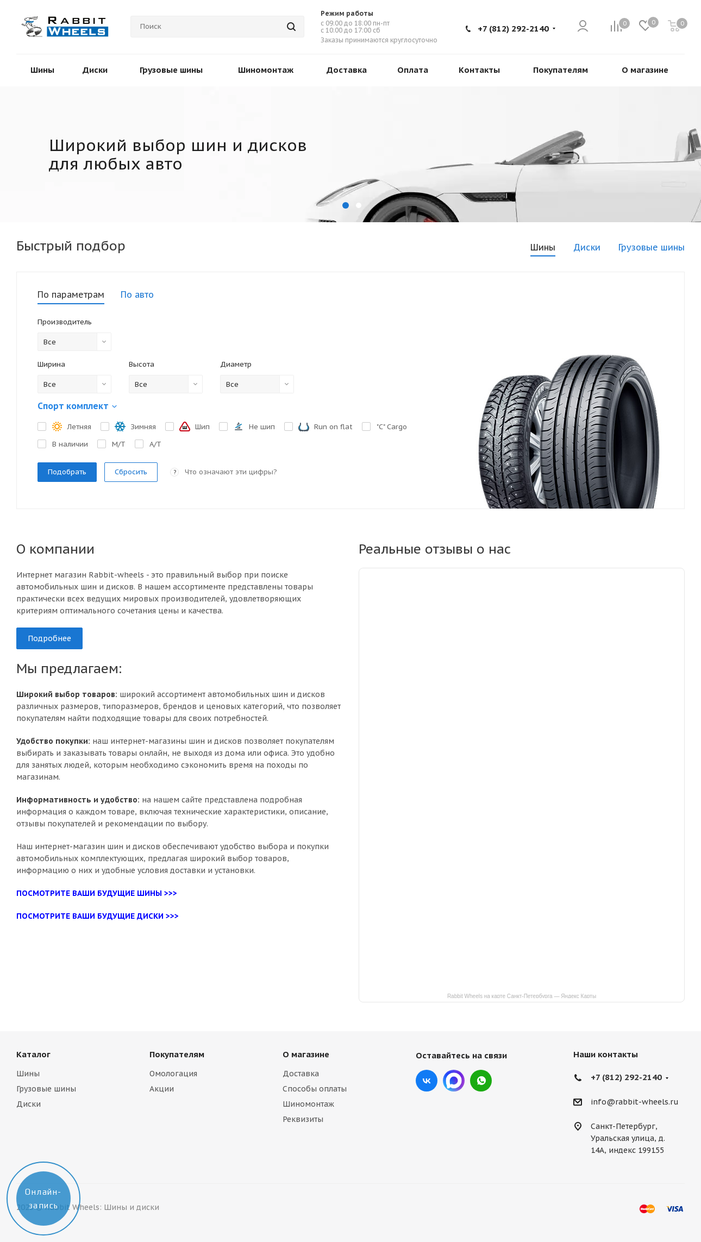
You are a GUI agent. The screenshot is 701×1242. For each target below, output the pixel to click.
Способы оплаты (315, 1089)
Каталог (33, 1054)
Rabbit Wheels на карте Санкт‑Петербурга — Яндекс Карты (521, 995)
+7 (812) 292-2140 (513, 28)
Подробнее (49, 638)
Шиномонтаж (308, 1104)
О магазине (306, 1054)
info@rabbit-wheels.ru (635, 1102)
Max (454, 1081)
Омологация (173, 1073)
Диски (28, 1104)
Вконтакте (426, 1081)
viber (481, 1081)
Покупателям (176, 1054)
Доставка (301, 1073)
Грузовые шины (46, 1089)
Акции (161, 1089)
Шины (28, 1073)
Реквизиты (303, 1119)
